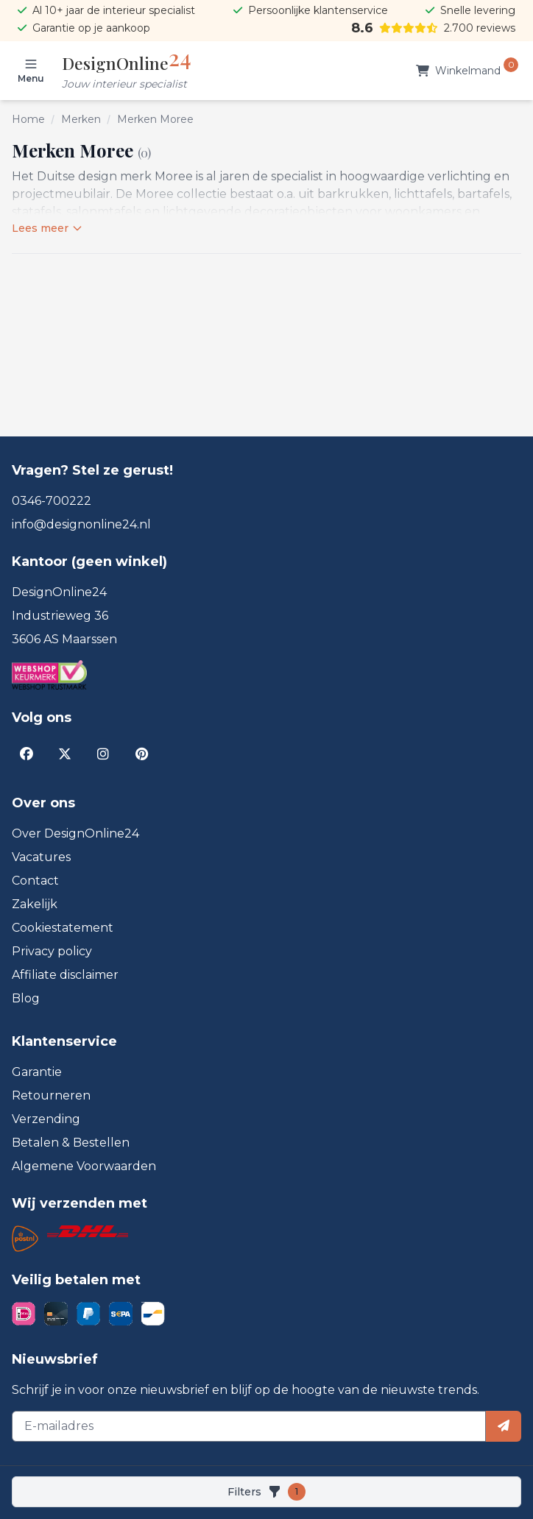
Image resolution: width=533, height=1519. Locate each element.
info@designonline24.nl (81, 524)
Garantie (37, 1072)
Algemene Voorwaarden (84, 1166)
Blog (26, 998)
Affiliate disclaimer (65, 975)
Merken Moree (155, 119)
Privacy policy (52, 951)
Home (28, 119)
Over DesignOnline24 (75, 833)
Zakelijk (34, 904)
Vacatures (41, 857)
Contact (35, 881)
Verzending (46, 1119)
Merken (81, 119)
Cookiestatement (62, 928)
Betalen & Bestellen (71, 1143)
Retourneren (51, 1095)
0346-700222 (51, 501)
